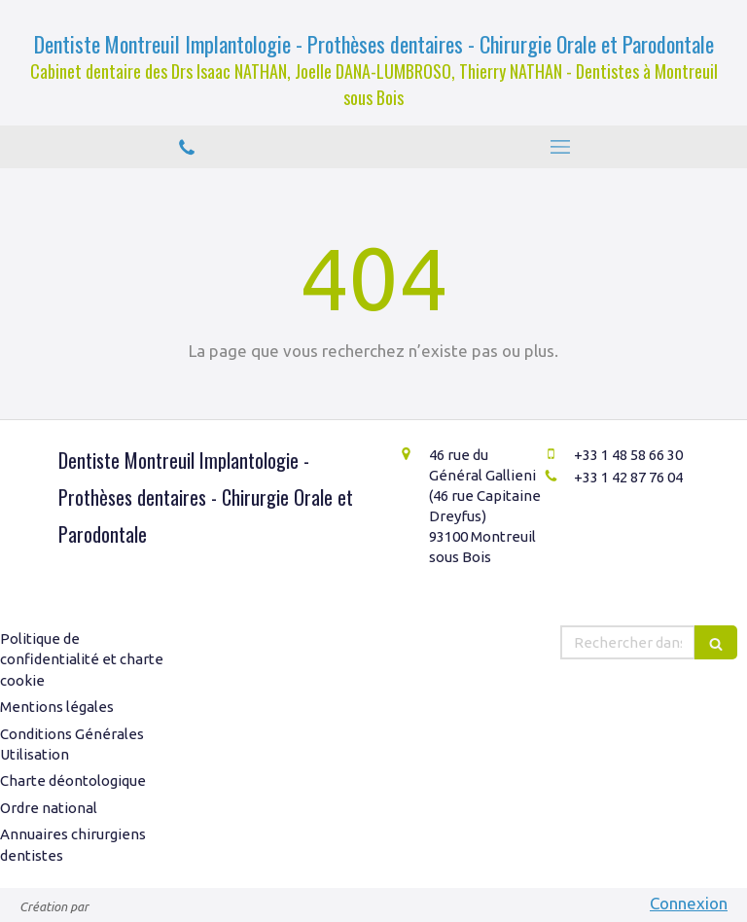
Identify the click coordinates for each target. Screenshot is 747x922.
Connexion (689, 903)
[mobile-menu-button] (560, 146)
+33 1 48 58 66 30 (628, 454)
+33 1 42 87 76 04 (628, 477)
